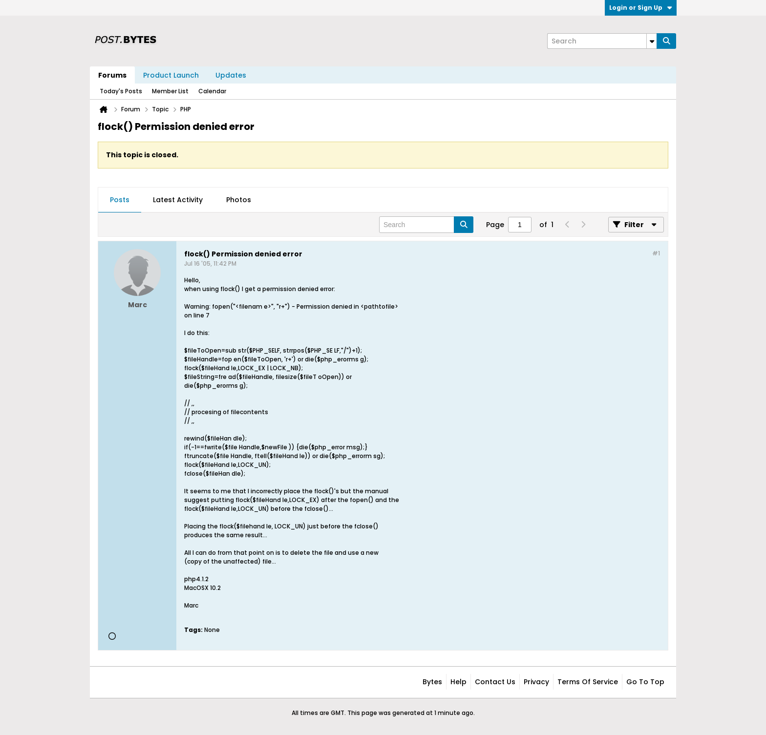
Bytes (432, 682)
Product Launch (171, 75)
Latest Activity (178, 200)
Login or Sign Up (640, 7)
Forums (112, 75)
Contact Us (495, 682)
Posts (119, 200)
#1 (656, 253)
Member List (170, 91)
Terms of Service (587, 682)
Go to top (645, 682)
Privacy (536, 682)
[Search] (602, 41)
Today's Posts (121, 91)
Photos (238, 200)
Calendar (212, 91)
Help (458, 682)
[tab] (119, 200)
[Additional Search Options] (651, 41)
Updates (230, 75)
